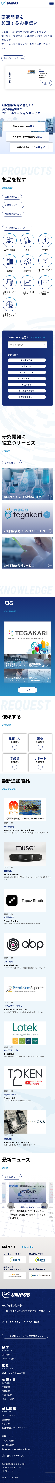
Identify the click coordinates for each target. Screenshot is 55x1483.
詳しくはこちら (11, 58)
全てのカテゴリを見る (15, 223)
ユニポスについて (10, 1412)
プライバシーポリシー (11, 1463)
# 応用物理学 (26, 356)
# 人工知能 (26, 362)
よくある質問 (8, 1441)
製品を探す (7, 1351)
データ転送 (31, 71)
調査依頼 (6, 1387)
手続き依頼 (7, 1391)
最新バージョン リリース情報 (33, 1203)
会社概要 (6, 1416)
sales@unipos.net (24, 1318)
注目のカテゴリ (12, 192)
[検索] (44, 341)
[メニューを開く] (51, 3)
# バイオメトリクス (26, 374)
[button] (10, 1202)
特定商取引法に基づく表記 (13, 1460)
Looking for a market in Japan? (16, 1445)
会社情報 (9, 1406)
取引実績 (6, 1420)
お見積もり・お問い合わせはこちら (26, 1331)
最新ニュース (8, 1432)
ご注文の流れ (8, 1436)
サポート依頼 (8, 1395)
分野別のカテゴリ (13, 201)
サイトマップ (8, 1467)
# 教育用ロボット (26, 393)
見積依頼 (6, 1383)
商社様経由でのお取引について (16, 1424)
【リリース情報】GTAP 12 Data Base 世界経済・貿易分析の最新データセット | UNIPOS (27, 1211)
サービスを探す (9, 1355)
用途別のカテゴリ (13, 209)
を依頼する (15, 739)
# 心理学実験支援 (26, 387)
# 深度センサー (26, 368)
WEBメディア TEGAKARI (13, 1369)
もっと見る (42, 80)
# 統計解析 (26, 380)
